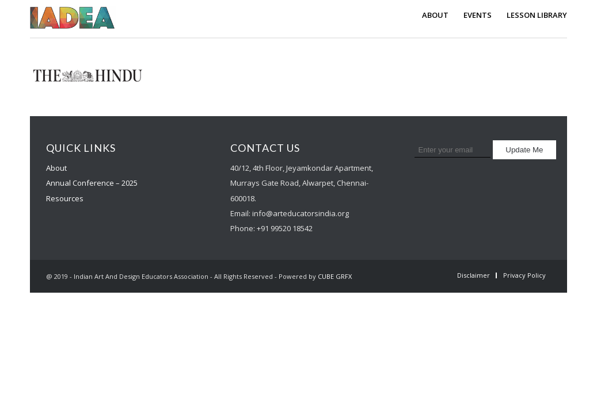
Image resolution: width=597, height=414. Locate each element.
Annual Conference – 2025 (92, 183)
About (56, 168)
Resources (64, 198)
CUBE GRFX (335, 276)
